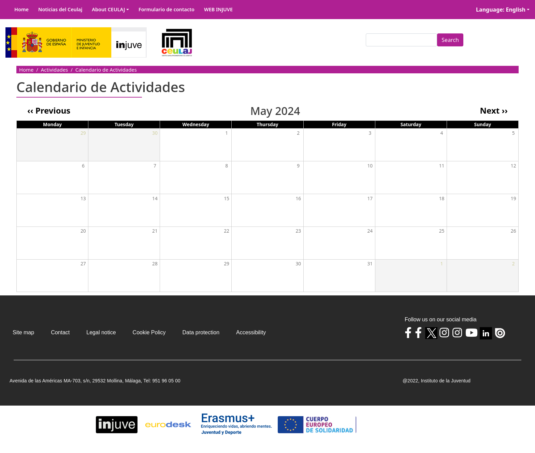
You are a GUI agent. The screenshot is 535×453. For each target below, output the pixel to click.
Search (450, 40)
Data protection (201, 332)
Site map (23, 332)
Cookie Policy (149, 332)
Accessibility (251, 332)
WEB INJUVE (218, 9)
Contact (60, 332)
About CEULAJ (108, 9)
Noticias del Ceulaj (60, 9)
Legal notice (101, 332)
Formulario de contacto (166, 9)
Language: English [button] (500, 9)
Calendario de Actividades (106, 69)
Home (21, 9)
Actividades (54, 69)
